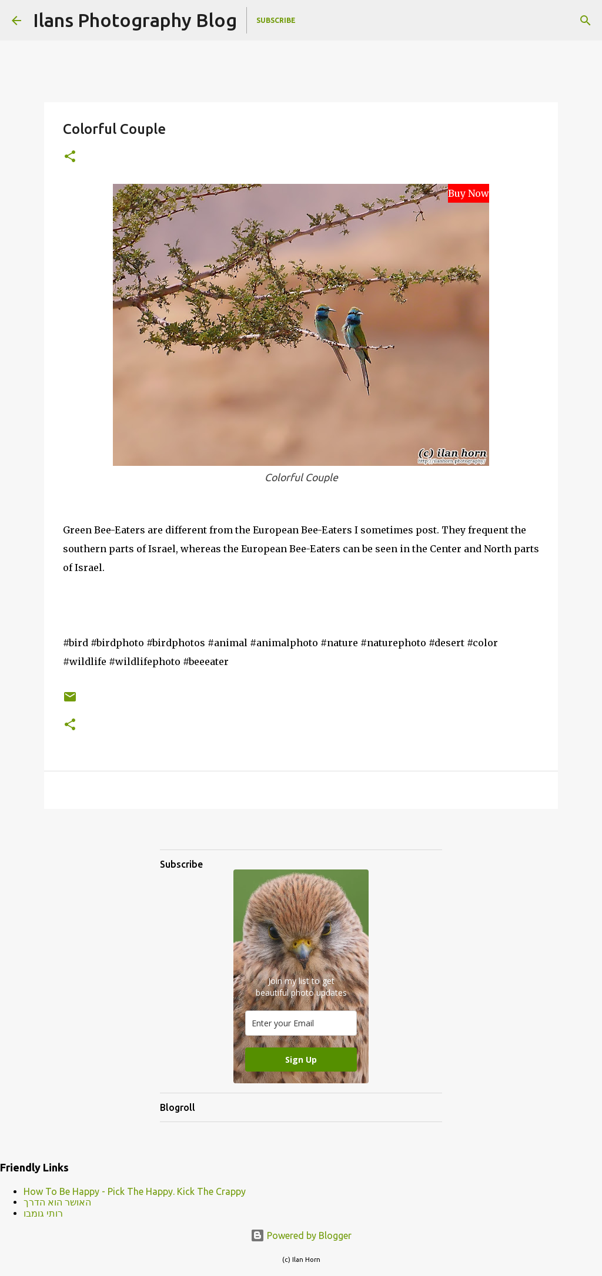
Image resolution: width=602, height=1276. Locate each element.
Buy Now (468, 193)
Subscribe (276, 20)
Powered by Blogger (301, 1235)
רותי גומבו (43, 1213)
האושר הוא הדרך (57, 1202)
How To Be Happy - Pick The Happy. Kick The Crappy (135, 1191)
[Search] (585, 20)
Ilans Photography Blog (135, 20)
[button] (70, 157)
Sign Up (301, 1059)
